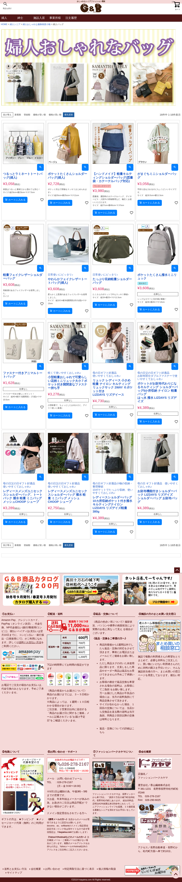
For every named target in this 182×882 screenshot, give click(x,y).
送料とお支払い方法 (30, 642)
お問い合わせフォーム (69, 778)
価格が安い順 (39, 114)
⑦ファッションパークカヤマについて (113, 753)
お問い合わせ (52, 868)
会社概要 (36, 868)
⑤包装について (11, 751)
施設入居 (39, 17)
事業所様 (55, 17)
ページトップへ (177, 570)
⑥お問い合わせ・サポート (62, 751)
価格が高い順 (55, 114)
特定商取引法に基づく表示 (79, 868)
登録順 (27, 114)
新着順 (18, 114)
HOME (4, 24)
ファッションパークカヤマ (153, 777)
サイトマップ (14, 872)
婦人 (4, 17)
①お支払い (8, 613)
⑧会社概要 (145, 751)
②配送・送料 (55, 613)
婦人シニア (15, 24)
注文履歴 (71, 17)
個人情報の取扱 (107, 868)
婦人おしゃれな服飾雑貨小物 (36, 24)
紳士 (20, 17)
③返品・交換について (105, 613)
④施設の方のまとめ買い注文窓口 (157, 613)
